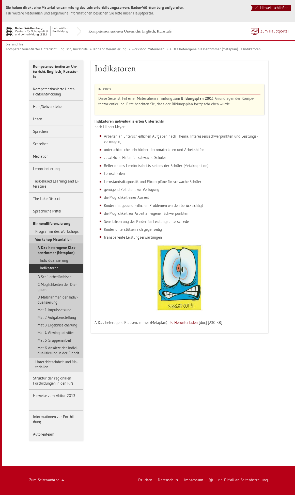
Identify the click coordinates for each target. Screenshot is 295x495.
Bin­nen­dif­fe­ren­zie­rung (110, 49)
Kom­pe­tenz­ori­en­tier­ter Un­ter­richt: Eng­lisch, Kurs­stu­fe (130, 31)
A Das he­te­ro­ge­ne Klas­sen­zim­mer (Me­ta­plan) (203, 49)
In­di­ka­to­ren (252, 49)
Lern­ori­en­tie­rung (46, 168)
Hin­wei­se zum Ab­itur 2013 (54, 395)
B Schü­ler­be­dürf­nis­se (54, 276)
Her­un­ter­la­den (186, 322)
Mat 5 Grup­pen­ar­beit (54, 340)
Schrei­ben (41, 143)
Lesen (37, 119)
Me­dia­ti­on (41, 156)
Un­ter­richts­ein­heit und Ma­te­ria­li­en (56, 364)
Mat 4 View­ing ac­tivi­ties (56, 332)
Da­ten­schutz (168, 479)
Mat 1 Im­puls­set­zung (54, 309)
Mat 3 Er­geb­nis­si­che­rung (57, 325)
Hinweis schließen (271, 7)
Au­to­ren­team (43, 434)
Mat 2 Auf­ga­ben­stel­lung (57, 317)
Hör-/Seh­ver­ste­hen (48, 106)
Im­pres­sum (194, 479)
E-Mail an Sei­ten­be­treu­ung (243, 479)
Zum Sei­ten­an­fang (46, 479)
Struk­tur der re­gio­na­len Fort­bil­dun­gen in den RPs (53, 381)
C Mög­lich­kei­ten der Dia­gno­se (57, 287)
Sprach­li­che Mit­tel (47, 211)
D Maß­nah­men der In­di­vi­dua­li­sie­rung (58, 300)
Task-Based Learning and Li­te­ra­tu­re (56, 184)
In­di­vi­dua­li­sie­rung (54, 260)
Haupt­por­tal (143, 13)
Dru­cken (145, 479)
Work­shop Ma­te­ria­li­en (148, 49)
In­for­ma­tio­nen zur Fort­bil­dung (54, 419)
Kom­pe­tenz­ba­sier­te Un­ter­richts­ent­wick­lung (54, 91)
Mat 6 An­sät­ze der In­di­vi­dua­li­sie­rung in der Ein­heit (58, 350)
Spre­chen (40, 131)
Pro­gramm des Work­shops (57, 231)
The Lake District (46, 198)
